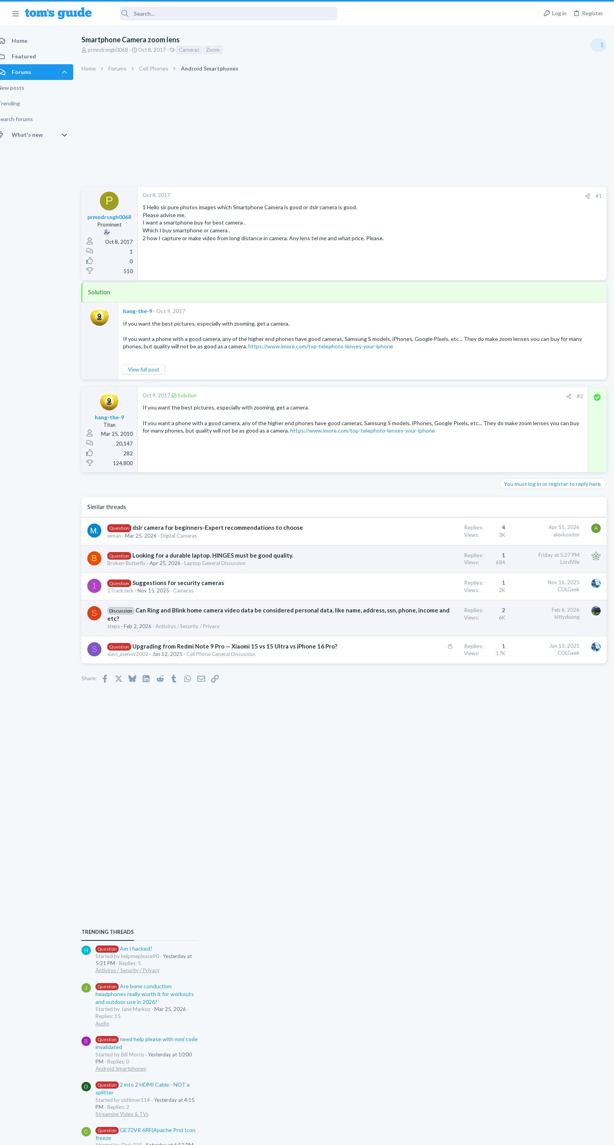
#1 (473, 196)
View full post (152, 377)
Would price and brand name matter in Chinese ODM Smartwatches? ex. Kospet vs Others (551, 715)
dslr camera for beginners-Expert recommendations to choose (226, 535)
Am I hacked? (531, 442)
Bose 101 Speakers (538, 669)
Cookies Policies (278, 1134)
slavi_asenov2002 (136, 670)
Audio (509, 517)
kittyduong (441, 624)
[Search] (219, 13)
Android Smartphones (528, 563)
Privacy (327, 1134)
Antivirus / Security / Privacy (196, 634)
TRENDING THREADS (515, 426)
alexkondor (441, 542)
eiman (123, 543)
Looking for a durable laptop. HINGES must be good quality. (221, 562)
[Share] (462, 196)
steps (122, 634)
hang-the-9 (146, 311)
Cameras (198, 50)
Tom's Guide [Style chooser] (550, 1079)
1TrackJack (129, 598)
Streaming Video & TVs (529, 608)
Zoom (221, 50)
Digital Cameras (187, 543)
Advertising (222, 1134)
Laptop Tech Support (527, 653)
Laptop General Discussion (223, 570)
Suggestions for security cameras (187, 590)
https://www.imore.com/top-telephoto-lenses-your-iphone (223, 445)
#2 (454, 404)
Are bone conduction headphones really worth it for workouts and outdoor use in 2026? (552, 488)
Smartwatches (519, 744)
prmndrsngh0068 (116, 50)
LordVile (444, 569)
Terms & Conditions (381, 1134)
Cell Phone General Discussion (229, 670)
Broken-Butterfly (135, 570)
